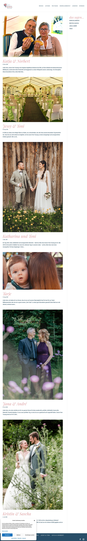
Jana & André (15, 403)
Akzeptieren (7, 535)
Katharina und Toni (19, 236)
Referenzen (81, 5)
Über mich (41, 5)
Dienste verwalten (5, 531)
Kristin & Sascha (17, 513)
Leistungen (47, 5)
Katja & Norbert (16, 61)
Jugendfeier (74, 5)
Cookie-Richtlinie (14, 538)
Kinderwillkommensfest (65, 5)
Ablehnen (18, 535)
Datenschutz (19, 538)
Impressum (24, 538)
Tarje (7, 293)
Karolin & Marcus (74, 20)
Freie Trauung (55, 5)
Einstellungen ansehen (29, 535)
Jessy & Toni (13, 126)
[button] (34, 520)
